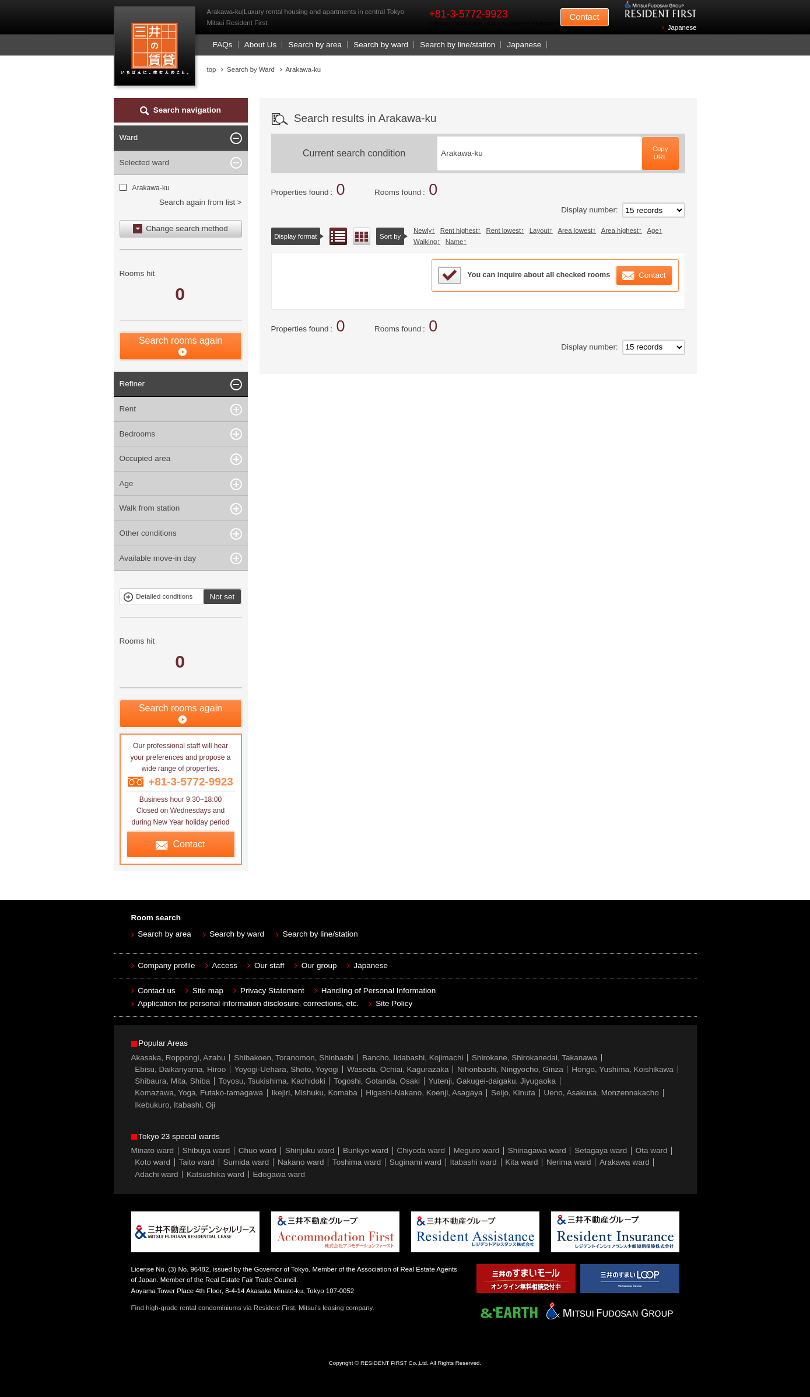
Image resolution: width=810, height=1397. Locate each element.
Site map (207, 990)
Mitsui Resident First (157, 49)
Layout (539, 230)
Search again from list (197, 202)
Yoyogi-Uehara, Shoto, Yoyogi (286, 1069)
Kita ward (521, 1162)
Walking (425, 241)
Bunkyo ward (365, 1150)
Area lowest (574, 230)
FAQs (223, 44)
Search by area (315, 44)
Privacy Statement (272, 990)
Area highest (620, 230)
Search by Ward (251, 69)
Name (455, 241)
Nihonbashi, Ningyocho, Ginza (510, 1069)
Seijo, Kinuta (513, 1092)
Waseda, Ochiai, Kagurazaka (397, 1069)
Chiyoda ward (421, 1150)
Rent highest (459, 230)
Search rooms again (180, 340)
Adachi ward (156, 1174)
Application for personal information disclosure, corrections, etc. (248, 1003)
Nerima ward (568, 1162)
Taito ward (197, 1162)
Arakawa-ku (150, 188)
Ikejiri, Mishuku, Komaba (314, 1092)
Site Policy (394, 1003)
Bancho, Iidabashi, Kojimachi (412, 1057)
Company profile (166, 965)
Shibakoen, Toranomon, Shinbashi (293, 1057)
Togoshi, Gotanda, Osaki (377, 1081)
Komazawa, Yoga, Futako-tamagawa (199, 1092)
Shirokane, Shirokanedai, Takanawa (534, 1057)
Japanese (682, 27)
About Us (260, 44)
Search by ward (380, 44)
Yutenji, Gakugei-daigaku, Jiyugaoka (492, 1081)
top (211, 69)
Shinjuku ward (310, 1150)
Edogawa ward (279, 1174)
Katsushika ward (215, 1174)
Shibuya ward (206, 1150)
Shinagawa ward (537, 1150)
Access (225, 965)
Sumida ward (246, 1162)
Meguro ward (477, 1150)
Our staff (269, 965)
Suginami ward (415, 1162)
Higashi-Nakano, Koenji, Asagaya (424, 1092)
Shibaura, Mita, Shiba (172, 1081)
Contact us (157, 990)
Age (652, 230)
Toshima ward (356, 1162)
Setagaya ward (600, 1150)
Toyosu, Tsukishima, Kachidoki (272, 1081)
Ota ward (652, 1150)
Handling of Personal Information (378, 990)
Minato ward (152, 1150)
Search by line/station (457, 44)
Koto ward (152, 1162)
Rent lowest (503, 230)
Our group (319, 965)
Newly (422, 230)
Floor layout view (361, 236)
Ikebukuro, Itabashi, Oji (175, 1105)
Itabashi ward (473, 1162)
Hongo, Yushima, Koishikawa (622, 1069)
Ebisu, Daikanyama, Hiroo (180, 1069)
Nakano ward (301, 1162)
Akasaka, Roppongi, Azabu (178, 1057)
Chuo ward (257, 1150)
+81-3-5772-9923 (468, 14)
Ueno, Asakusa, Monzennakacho (600, 1092)
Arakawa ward (624, 1162)
